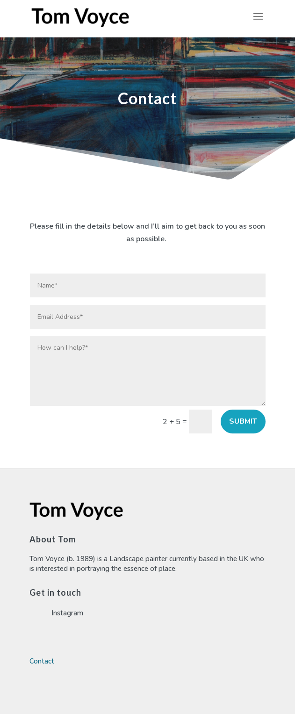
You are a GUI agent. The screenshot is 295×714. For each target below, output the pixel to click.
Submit (243, 421)
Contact (41, 661)
